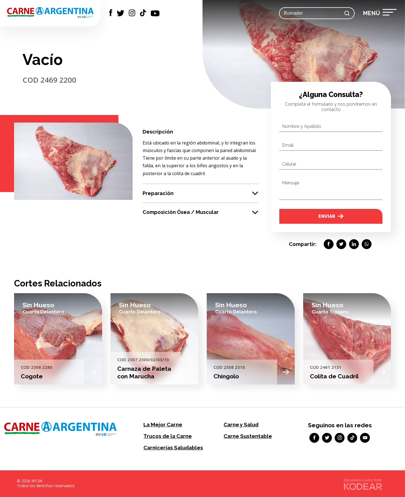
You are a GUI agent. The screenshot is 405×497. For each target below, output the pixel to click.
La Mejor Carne (162, 425)
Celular (289, 164)
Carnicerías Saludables (172, 448)
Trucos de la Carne (167, 436)
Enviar (330, 216)
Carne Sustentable (247, 436)
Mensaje (290, 183)
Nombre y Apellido (301, 126)
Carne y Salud (241, 425)
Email (288, 145)
